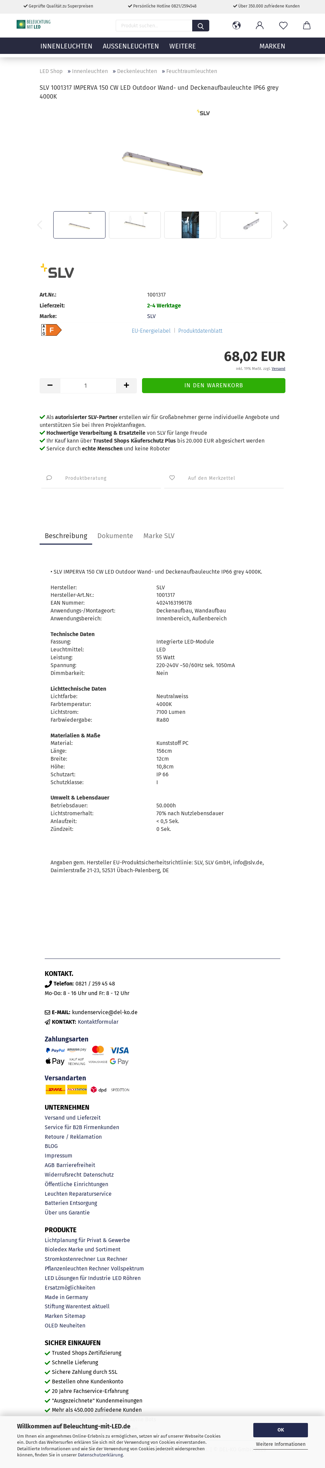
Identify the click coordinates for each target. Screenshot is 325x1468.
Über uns (56, 1212)
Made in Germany (66, 1297)
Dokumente (115, 536)
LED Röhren (126, 1278)
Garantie (79, 1212)
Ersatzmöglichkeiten (70, 1287)
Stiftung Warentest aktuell (77, 1306)
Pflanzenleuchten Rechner (77, 1268)
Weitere (182, 49)
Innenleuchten (66, 49)
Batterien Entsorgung (71, 1203)
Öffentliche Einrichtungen (76, 1184)
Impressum (58, 1155)
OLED (51, 1325)
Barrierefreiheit (75, 1165)
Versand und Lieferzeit (73, 1117)
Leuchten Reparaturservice (78, 1194)
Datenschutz (98, 1174)
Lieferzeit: (52, 305)
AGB (50, 1165)
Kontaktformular (98, 1022)
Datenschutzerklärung (100, 1454)
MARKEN (272, 49)
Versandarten (65, 1078)
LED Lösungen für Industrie (78, 1278)
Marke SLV (158, 536)
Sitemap (75, 1316)
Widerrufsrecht (63, 1174)
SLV (151, 316)
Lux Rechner (112, 1259)
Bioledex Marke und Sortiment (83, 1249)
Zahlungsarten (66, 1039)
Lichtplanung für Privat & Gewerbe (87, 1240)
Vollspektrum (127, 1268)
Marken (54, 1316)
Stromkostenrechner (70, 1259)
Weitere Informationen (281, 1444)
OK (281, 1430)
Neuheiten (72, 1325)
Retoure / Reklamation (73, 1137)
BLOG (51, 1146)
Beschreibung (66, 536)
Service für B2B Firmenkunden (82, 1127)
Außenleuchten (131, 49)
